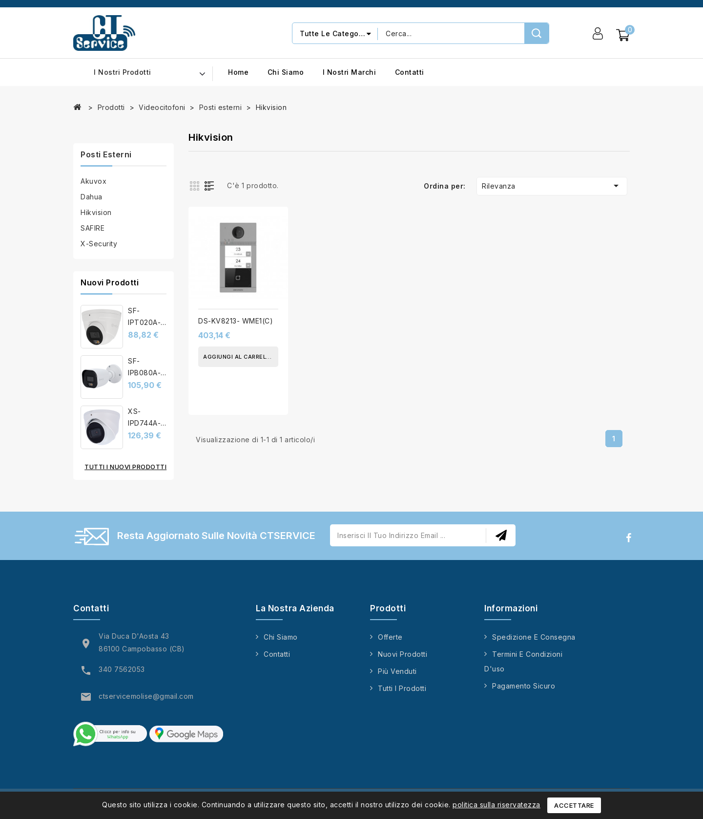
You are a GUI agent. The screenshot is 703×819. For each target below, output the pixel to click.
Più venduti (397, 671)
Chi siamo (286, 72)
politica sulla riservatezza (496, 804)
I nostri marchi (349, 72)
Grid (196, 185)
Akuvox (93, 181)
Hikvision (96, 212)
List (211, 185)
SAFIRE (92, 228)
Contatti (409, 72)
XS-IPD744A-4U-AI (144, 423)
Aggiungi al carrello (238, 356)
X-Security (99, 243)
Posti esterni (106, 154)
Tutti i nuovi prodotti (125, 467)
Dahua (92, 197)
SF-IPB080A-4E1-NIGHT (146, 372)
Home (238, 72)
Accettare (574, 805)
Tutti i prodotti (402, 688)
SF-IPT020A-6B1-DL (144, 322)
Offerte (390, 637)
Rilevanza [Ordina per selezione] (552, 186)
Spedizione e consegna (534, 637)
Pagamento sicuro (523, 686)
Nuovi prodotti (402, 654)
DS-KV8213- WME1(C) (235, 321)
